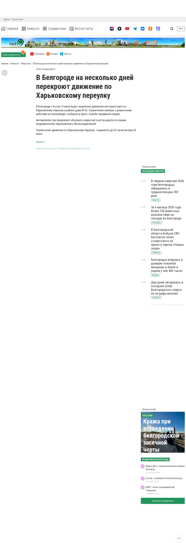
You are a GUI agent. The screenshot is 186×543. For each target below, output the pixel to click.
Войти (181, 29)
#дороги (40, 142)
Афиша (7, 19)
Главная (9, 29)
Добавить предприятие (163, 501)
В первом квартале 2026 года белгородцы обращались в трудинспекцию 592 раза (167, 188)
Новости (30, 29)
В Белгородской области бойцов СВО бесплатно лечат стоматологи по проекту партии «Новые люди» (167, 239)
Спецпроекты (17, 19)
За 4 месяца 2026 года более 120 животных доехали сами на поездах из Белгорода (166, 212)
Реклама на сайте (149, 167)
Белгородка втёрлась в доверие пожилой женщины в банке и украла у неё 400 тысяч (167, 265)
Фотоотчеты (81, 29)
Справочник (54, 29)
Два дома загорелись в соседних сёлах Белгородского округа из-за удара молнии (167, 288)
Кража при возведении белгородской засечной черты (161, 435)
